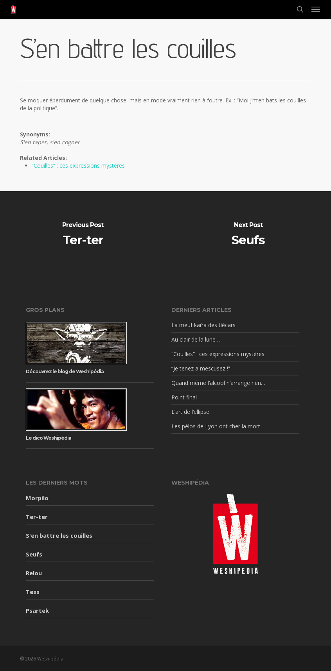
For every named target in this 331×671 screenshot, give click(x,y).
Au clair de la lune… (195, 339)
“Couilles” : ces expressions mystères (78, 165)
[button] (315, 9)
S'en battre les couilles (59, 535)
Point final (184, 397)
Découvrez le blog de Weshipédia (65, 371)
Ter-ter (37, 517)
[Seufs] (248, 235)
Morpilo (37, 498)
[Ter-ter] (83, 235)
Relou (34, 573)
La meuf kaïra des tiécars (203, 325)
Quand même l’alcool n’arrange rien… (218, 382)
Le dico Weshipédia (48, 438)
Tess (33, 592)
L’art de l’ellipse (190, 411)
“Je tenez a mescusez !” (200, 368)
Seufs (34, 554)
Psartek (37, 610)
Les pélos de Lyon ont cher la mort (215, 426)
